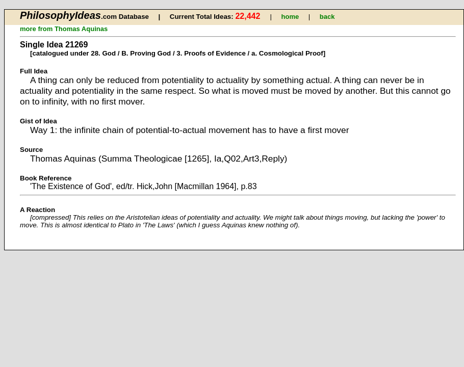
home (290, 16)
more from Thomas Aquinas (64, 29)
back (327, 16)
